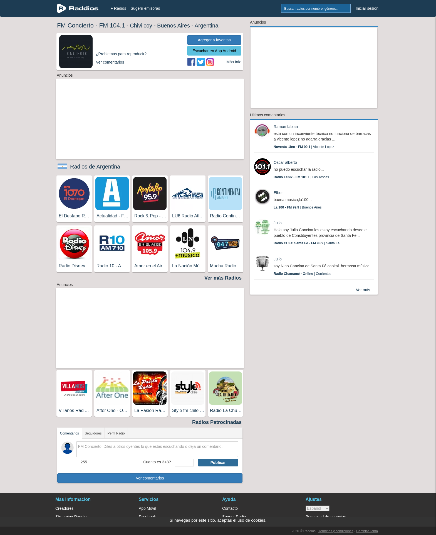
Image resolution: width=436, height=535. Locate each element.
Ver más (363, 290)
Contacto (230, 508)
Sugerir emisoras (145, 8)
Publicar (218, 462)
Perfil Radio (116, 433)
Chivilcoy (141, 25)
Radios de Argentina (95, 167)
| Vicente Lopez (304, 147)
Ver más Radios (223, 278)
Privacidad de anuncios (326, 516)
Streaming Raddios (71, 516)
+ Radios (118, 8)
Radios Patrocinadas (217, 422)
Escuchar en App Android (214, 51)
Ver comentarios (150, 478)
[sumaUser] (184, 462)
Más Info (233, 62)
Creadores (64, 508)
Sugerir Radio (234, 516)
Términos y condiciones (335, 531)
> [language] (318, 508)
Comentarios (69, 433)
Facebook (147, 516)
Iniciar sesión (367, 8)
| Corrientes (302, 274)
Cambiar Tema (367, 531)
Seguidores (93, 433)
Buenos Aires (173, 25)
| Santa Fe (307, 243)
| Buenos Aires (298, 207)
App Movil (147, 508)
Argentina (207, 25)
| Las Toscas (301, 177)
